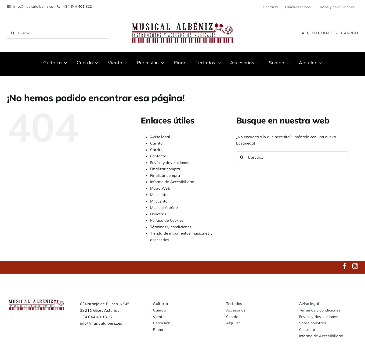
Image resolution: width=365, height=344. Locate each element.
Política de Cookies (167, 220)
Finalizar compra (165, 169)
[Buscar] (12, 33)
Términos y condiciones (171, 227)
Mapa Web (160, 188)
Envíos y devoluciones (169, 162)
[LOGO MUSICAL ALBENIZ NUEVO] (182, 20)
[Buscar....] (57, 33)
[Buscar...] (292, 157)
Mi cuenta (159, 194)
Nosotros (158, 214)
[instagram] (355, 266)
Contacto (158, 156)
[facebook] (344, 266)
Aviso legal (160, 136)
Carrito (156, 143)
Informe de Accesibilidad (172, 181)
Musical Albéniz (164, 207)
